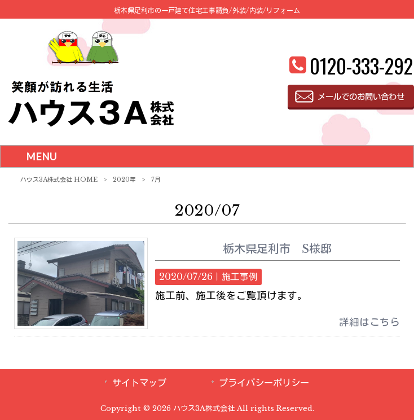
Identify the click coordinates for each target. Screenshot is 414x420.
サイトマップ (139, 382)
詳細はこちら (369, 322)
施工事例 (240, 277)
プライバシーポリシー (264, 382)
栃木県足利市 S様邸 (283, 249)
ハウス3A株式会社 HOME (59, 179)
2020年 (124, 179)
